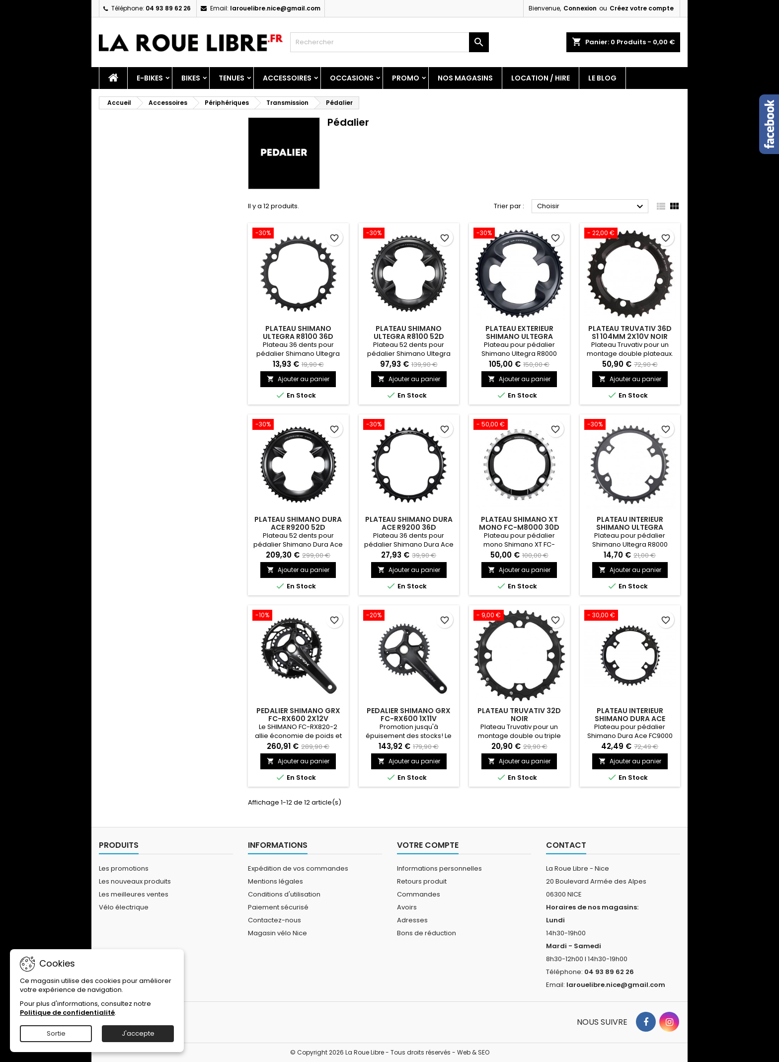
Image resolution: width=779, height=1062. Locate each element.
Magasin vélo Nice (277, 933)
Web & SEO (473, 1052)
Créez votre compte (642, 8)
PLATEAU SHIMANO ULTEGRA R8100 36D (298, 332)
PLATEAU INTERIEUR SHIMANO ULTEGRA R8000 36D (629, 527)
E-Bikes (150, 78)
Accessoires (287, 78)
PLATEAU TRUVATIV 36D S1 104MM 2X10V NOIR (630, 332)
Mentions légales (275, 881)
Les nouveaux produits (135, 881)
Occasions (352, 78)
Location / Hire (540, 78)
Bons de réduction (426, 933)
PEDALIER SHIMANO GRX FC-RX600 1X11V (409, 715)
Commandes (418, 894)
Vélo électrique (124, 907)
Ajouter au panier (298, 379)
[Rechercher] (389, 42)
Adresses (412, 920)
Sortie (56, 1033)
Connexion (580, 8)
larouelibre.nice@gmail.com (275, 8)
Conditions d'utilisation (284, 894)
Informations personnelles (439, 868)
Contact (566, 845)
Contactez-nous (274, 920)
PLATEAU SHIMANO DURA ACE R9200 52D (298, 523)
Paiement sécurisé (278, 907)
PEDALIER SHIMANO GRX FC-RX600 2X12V (298, 715)
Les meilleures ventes (133, 894)
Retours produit (422, 881)
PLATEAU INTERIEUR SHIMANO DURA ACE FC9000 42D (630, 719)
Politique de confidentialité (67, 1012)
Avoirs (407, 907)
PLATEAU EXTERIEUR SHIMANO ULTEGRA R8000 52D (519, 336)
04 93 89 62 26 (168, 8)
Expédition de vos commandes (298, 868)
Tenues (231, 78)
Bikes (190, 78)
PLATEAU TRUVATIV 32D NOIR (519, 715)
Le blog (602, 78)
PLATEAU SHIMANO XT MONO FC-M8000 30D (519, 523)
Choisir (591, 207)
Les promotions (124, 868)
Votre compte (428, 845)
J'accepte (138, 1033)
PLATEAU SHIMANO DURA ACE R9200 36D (409, 523)
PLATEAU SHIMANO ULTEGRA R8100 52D (409, 332)
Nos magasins (465, 78)
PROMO (405, 78)
